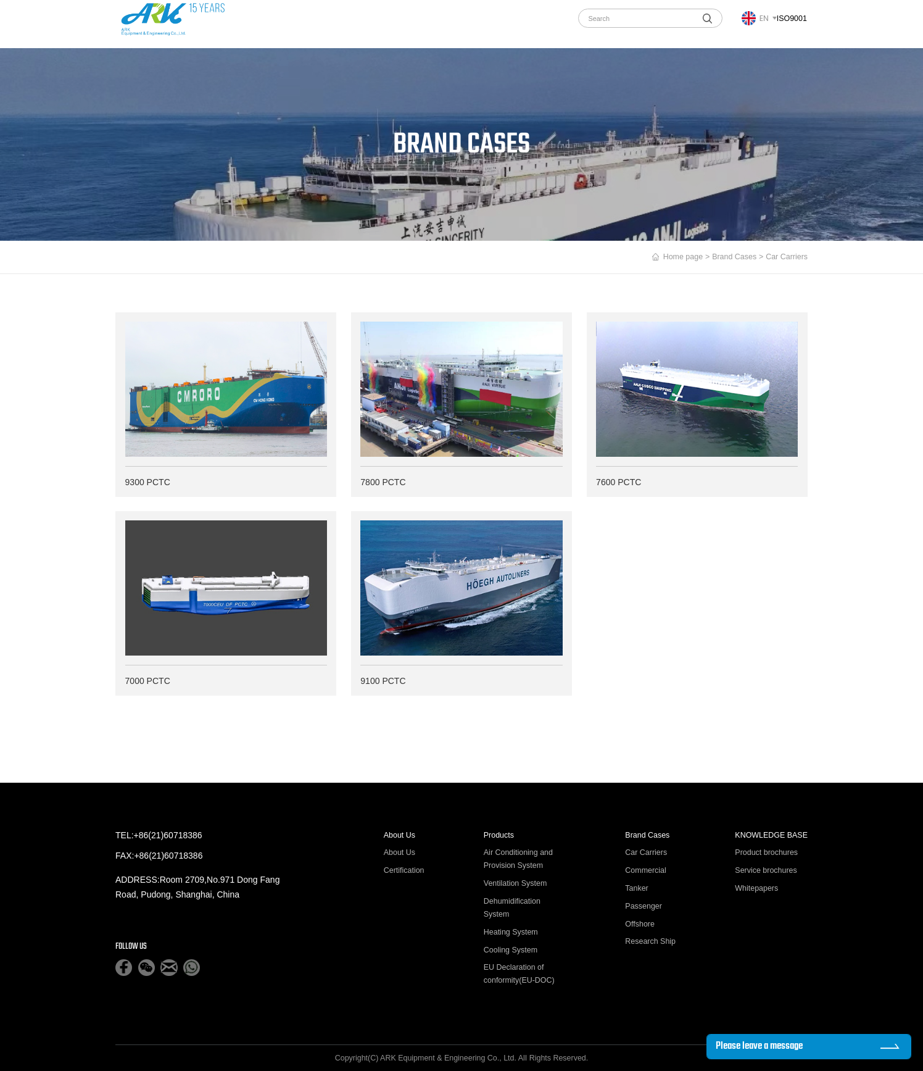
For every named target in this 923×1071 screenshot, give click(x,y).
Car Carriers (646, 852)
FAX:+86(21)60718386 (158, 855)
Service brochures (766, 870)
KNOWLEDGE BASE (771, 835)
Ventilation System (515, 883)
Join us (490, 23)
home (240, 23)
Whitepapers (756, 888)
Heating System (511, 932)
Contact (538, 23)
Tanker (636, 888)
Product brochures (766, 852)
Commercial (645, 870)
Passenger (643, 906)
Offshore (640, 924)
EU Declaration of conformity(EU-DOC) (519, 974)
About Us (281, 23)
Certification (404, 870)
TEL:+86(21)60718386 (158, 835)
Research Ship (650, 942)
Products (335, 23)
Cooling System (510, 950)
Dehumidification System (512, 908)
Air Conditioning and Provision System (518, 859)
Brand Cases (394, 23)
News (447, 23)
